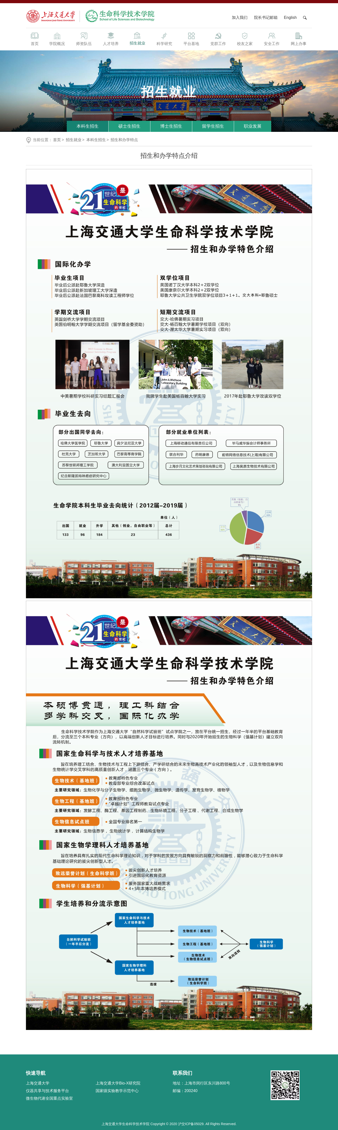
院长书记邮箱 (266, 17)
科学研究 (164, 39)
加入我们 (240, 17)
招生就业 (137, 38)
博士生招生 (171, 126)
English (290, 17)
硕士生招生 (129, 126)
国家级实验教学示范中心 (117, 1091)
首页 (35, 39)
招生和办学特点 (124, 140)
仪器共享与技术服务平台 (47, 1091)
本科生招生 (88, 126)
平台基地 (191, 39)
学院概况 (57, 39)
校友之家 (245, 39)
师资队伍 (83, 39)
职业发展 (252, 126)
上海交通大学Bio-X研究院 (118, 1083)
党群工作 (218, 39)
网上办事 (298, 39)
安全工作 (271, 39)
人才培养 (110, 39)
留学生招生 (213, 126)
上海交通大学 (37, 1083)
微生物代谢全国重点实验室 (49, 1098)
